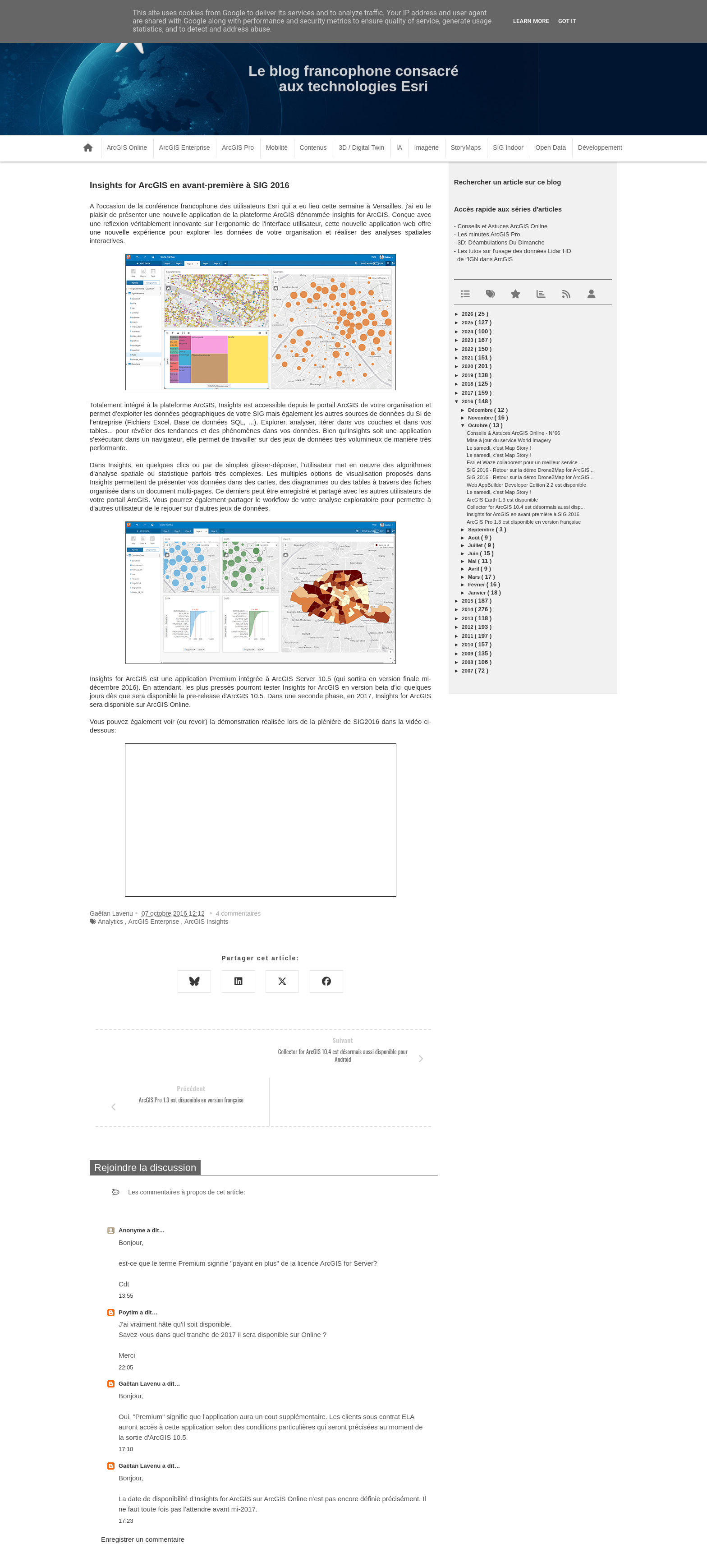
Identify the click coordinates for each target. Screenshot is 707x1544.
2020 (468, 366)
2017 (468, 393)
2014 (468, 609)
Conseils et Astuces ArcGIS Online (502, 226)
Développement (600, 147)
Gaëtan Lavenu (140, 1335)
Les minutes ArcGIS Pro (489, 234)
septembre (482, 529)
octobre (478, 425)
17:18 (126, 1400)
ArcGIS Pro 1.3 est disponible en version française (524, 522)
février (477, 584)
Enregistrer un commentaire (142, 1491)
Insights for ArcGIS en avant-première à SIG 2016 (523, 514)
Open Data (551, 147)
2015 (468, 601)
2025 (468, 322)
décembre (481, 410)
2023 (468, 340)
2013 (468, 618)
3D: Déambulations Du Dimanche (501, 242)
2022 (468, 349)
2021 (468, 357)
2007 (468, 670)
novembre (481, 417)
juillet (476, 545)
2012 (468, 627)
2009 (468, 653)
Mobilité (277, 147)
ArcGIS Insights (206, 921)
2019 (468, 375)
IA (399, 147)
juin (474, 553)
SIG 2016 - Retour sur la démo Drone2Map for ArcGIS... (530, 470)
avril (474, 569)
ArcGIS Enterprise (184, 147)
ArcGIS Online (127, 147)
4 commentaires (238, 913)
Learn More (531, 21)
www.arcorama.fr (189, 1525)
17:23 (126, 1472)
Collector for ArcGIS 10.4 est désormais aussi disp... (526, 507)
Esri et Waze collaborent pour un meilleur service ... (525, 462)
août (474, 537)
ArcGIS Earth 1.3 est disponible (502, 499)
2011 (468, 636)
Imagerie (426, 147)
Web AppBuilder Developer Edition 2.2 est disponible (526, 485)
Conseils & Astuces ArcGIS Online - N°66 (513, 433)
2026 (468, 314)
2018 (468, 384)
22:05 (126, 1319)
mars (475, 577)
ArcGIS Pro (238, 147)
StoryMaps (466, 147)
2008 (468, 662)
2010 (468, 644)
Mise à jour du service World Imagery (509, 440)
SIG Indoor (508, 147)
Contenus (313, 147)
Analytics (110, 921)
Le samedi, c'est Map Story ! (499, 448)
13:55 (126, 1247)
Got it (567, 21)
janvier (477, 592)
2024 (468, 331)
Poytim (129, 1264)
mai (473, 561)
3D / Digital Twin (361, 147)
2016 (468, 401)
